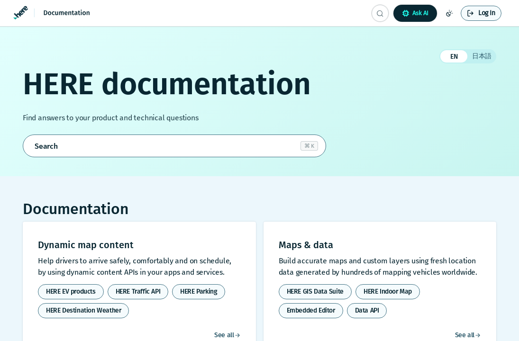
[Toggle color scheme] (449, 13)
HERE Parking (198, 291)
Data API (367, 310)
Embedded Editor (311, 310)
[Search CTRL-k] (380, 13)
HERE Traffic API (138, 291)
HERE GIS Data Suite (315, 291)
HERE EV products (71, 291)
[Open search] (174, 146)
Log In (486, 13)
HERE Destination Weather (83, 310)
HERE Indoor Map (388, 291)
